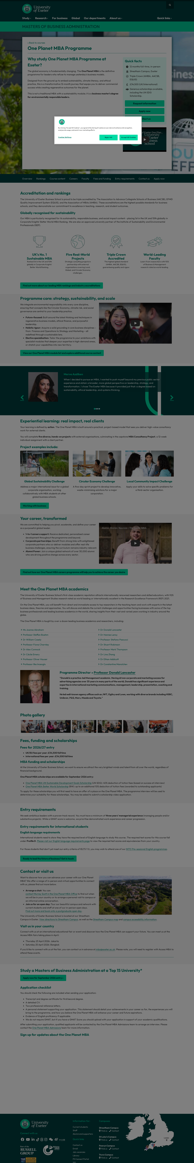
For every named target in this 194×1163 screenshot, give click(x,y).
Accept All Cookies (128, 137)
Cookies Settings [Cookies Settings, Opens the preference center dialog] (64, 137)
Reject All (108, 137)
